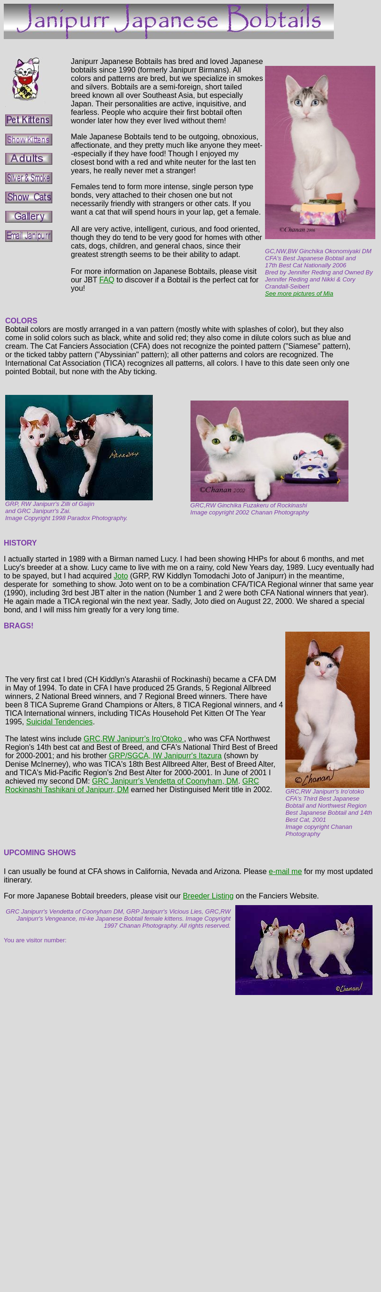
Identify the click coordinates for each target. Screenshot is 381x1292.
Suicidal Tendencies (59, 722)
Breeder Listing (208, 896)
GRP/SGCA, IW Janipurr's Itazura (165, 756)
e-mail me (285, 871)
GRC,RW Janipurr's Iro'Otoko (133, 739)
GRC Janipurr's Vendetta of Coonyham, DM (165, 781)
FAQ (106, 280)
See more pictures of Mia (299, 293)
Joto (121, 576)
